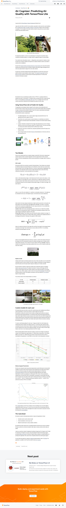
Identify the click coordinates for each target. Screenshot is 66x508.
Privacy (40, 505)
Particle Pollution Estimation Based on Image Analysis (31, 65)
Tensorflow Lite (30, 108)
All (1, 3)
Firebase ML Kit (20, 111)
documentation (24, 410)
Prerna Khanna (24, 23)
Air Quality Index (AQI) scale (29, 99)
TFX (27, 3)
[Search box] (45, 1)
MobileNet (42, 270)
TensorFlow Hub (24, 268)
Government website (19, 372)
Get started (33, 495)
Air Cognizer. (38, 439)
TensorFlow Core (7, 3)
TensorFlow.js (14, 3)
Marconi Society (18, 74)
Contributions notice (50, 505)
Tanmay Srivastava (30, 23)
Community (32, 3)
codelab (18, 405)
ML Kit (33, 131)
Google (37, 505)
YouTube (45, 438)
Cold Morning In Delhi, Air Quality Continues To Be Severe (28, 27)
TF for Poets (45, 272)
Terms (44, 505)
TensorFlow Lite (22, 3)
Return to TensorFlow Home (58, 1)
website (31, 438)
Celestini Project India (40, 73)
